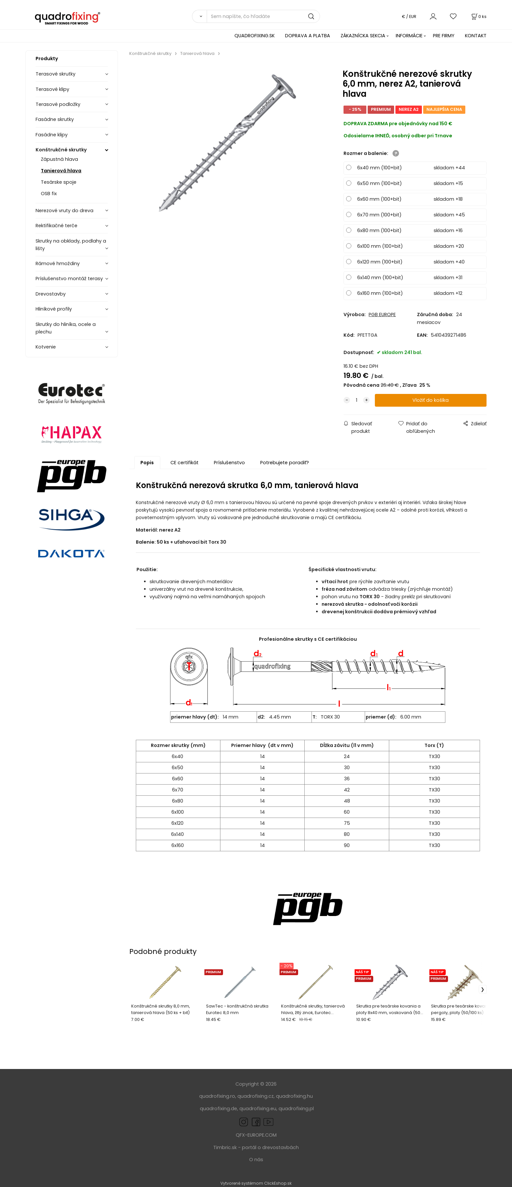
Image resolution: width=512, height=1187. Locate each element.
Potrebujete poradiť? (284, 462)
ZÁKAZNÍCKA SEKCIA (363, 35)
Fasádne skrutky (55, 119)
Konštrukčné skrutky (61, 149)
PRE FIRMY (444, 35)
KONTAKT (476, 35)
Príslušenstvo (229, 462)
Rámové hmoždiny (58, 263)
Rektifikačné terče (56, 225)
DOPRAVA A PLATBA (307, 35)
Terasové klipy (52, 89)
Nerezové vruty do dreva (64, 210)
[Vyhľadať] (199, 16)
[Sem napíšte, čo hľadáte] (263, 16)
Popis (147, 462)
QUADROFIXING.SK (254, 35)
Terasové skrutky (55, 74)
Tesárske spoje (58, 182)
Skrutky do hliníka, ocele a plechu (66, 328)
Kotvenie (46, 347)
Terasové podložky (58, 104)
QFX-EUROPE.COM (256, 1135)
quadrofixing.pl (296, 1108)
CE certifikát (184, 462)
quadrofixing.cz (255, 1096)
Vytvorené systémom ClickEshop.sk (256, 1183)
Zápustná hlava (59, 159)
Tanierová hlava (61, 170)
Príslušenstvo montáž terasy (69, 278)
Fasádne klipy (52, 134)
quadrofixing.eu (257, 1108)
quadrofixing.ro (217, 1096)
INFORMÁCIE (409, 35)
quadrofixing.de (218, 1108)
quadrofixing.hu (294, 1096)
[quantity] (356, 400)
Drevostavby (51, 294)
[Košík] (478, 16)
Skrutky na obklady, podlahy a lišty (71, 245)
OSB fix (49, 193)
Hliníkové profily (54, 309)
